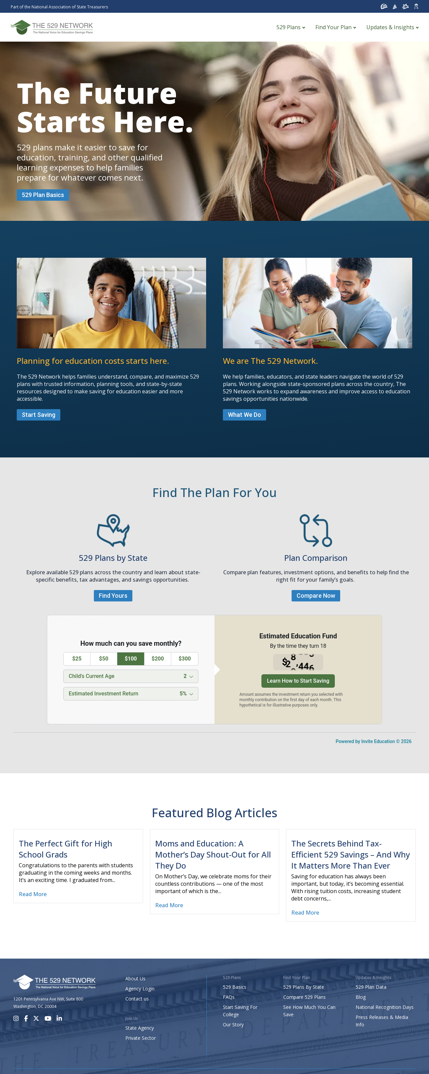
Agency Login (140, 988)
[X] (36, 1018)
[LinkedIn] (59, 1018)
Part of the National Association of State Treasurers (59, 7)
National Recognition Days (385, 1007)
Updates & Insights (390, 27)
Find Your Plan (333, 27)
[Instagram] (16, 1018)
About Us (135, 978)
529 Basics (234, 987)
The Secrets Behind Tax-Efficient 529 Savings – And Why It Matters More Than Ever (350, 854)
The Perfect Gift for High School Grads (65, 849)
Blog (361, 997)
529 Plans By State (303, 987)
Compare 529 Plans (304, 997)
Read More (33, 894)
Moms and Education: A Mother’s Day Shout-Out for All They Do (213, 854)
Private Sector (140, 1038)
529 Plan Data (371, 987)
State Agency (139, 1028)
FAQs (229, 997)
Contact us (137, 998)
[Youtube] (48, 1018)
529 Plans (289, 27)
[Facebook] (26, 1018)
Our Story (233, 1024)
